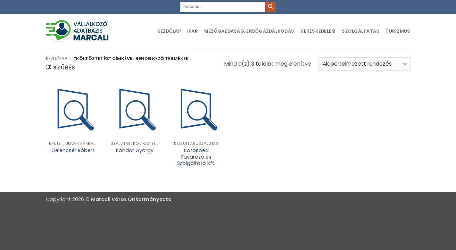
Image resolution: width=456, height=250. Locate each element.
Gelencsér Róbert (72, 150)
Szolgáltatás (360, 31)
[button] (60, 67)
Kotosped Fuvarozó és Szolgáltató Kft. (196, 157)
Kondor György (135, 150)
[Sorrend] (364, 64)
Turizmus (397, 31)
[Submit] (270, 7)
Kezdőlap (169, 31)
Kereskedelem (317, 31)
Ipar (192, 31)
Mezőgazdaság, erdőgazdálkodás (249, 31)
